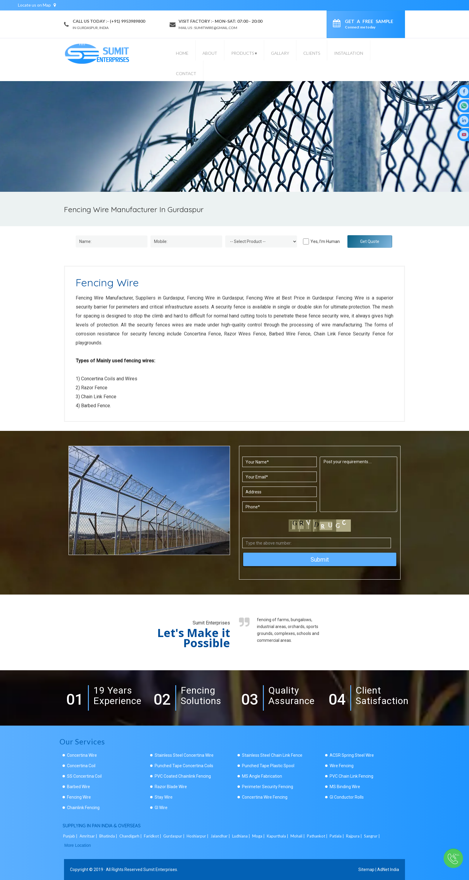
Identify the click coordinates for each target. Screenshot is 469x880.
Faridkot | (153, 836)
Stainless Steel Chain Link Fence (272, 755)
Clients (311, 53)
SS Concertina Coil (84, 776)
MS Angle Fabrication (262, 776)
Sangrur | (372, 836)
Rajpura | (354, 836)
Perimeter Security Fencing (267, 786)
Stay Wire (164, 797)
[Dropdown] (261, 241)
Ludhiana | (241, 836)
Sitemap (366, 869)
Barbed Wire (78, 786)
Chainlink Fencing (83, 807)
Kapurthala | (278, 836)
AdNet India (388, 869)
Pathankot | (317, 836)
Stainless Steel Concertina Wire (184, 755)
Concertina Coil (81, 765)
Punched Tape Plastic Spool (268, 765)
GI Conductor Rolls (347, 797)
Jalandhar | (221, 836)
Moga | (259, 836)
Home (182, 53)
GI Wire (161, 807)
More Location (77, 845)
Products (244, 53)
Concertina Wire (82, 755)
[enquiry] (338, 24)
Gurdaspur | (174, 836)
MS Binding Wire (345, 786)
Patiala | (337, 836)
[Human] (306, 241)
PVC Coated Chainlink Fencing (183, 776)
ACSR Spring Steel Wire (352, 755)
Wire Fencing (342, 765)
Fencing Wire (79, 797)
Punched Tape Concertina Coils (184, 765)
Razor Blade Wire (171, 786)
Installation (348, 53)
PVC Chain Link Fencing (351, 776)
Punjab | (70, 836)
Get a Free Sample (369, 24)
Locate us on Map (37, 4)
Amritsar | (89, 836)
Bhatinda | (108, 836)
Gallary (280, 53)
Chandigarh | (131, 836)
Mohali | (298, 836)
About (209, 53)
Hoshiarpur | (198, 836)
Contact (186, 73)
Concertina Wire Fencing (264, 797)
